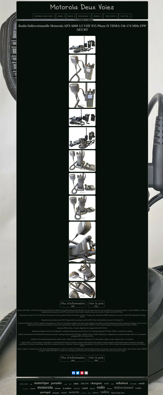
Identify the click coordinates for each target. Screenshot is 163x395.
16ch (112, 384)
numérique (41, 383)
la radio (133, 384)
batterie (95, 393)
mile (31, 384)
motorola (45, 387)
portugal (45, 392)
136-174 (84, 383)
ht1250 (64, 393)
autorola (77, 388)
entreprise (55, 393)
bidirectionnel (123, 387)
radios (105, 392)
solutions (109, 388)
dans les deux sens (117, 393)
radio (101, 387)
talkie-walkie (24, 384)
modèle (65, 384)
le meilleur (67, 388)
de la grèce (25, 389)
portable (56, 383)
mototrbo (74, 392)
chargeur (96, 383)
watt (106, 383)
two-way (83, 393)
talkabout (122, 383)
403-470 (92, 388)
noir (70, 384)
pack (89, 393)
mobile (142, 383)
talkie (76, 383)
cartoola (32, 388)
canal (85, 388)
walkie (138, 388)
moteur (58, 388)
